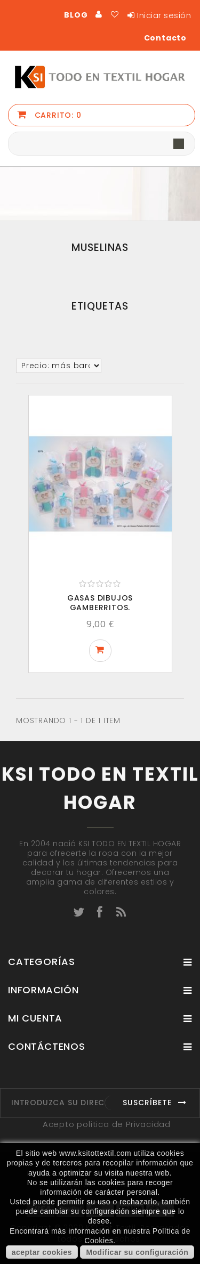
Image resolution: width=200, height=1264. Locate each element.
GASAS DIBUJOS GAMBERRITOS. (100, 603)
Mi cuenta (35, 1018)
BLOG (75, 15)
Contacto (165, 38)
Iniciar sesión (164, 15)
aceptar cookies (42, 1252)
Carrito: (57, 115)
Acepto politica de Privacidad (107, 1124)
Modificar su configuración (137, 1252)
